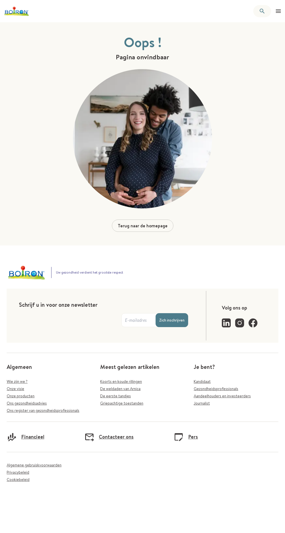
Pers (186, 437)
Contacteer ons (109, 437)
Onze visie (15, 388)
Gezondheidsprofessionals (216, 388)
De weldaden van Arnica (120, 388)
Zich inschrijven (172, 320)
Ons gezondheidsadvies (27, 403)
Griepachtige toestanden (121, 403)
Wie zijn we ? (17, 381)
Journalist (202, 403)
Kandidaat (202, 381)
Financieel (25, 437)
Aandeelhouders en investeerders (222, 396)
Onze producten (21, 396)
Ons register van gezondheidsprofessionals (43, 410)
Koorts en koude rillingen (121, 381)
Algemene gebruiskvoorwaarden (34, 465)
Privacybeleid (18, 472)
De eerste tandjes (115, 396)
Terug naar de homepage (143, 226)
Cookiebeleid (18, 479)
